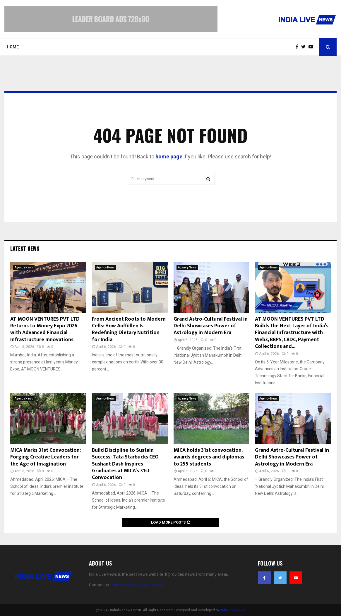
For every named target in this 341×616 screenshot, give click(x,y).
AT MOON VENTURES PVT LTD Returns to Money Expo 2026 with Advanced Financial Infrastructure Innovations (45, 329)
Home (13, 47)
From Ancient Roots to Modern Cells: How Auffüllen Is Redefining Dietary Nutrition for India (129, 329)
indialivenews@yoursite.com (137, 585)
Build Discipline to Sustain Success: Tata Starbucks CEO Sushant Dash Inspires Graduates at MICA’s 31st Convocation (125, 464)
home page (168, 156)
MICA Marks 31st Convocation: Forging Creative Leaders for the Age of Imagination (45, 457)
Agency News (24, 267)
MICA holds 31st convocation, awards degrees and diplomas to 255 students (209, 457)
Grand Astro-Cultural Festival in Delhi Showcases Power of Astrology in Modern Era (211, 326)
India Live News (232, 610)
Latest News (24, 248)
